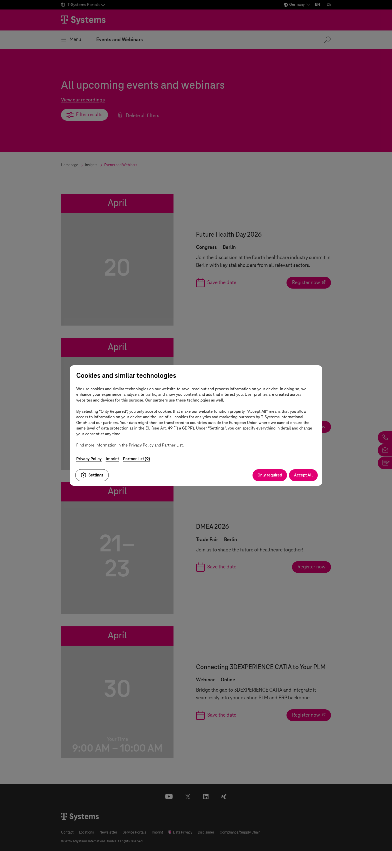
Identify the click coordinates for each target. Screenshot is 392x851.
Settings (92, 475)
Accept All (303, 475)
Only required (270, 475)
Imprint (112, 458)
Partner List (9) (136, 458)
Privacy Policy (89, 458)
